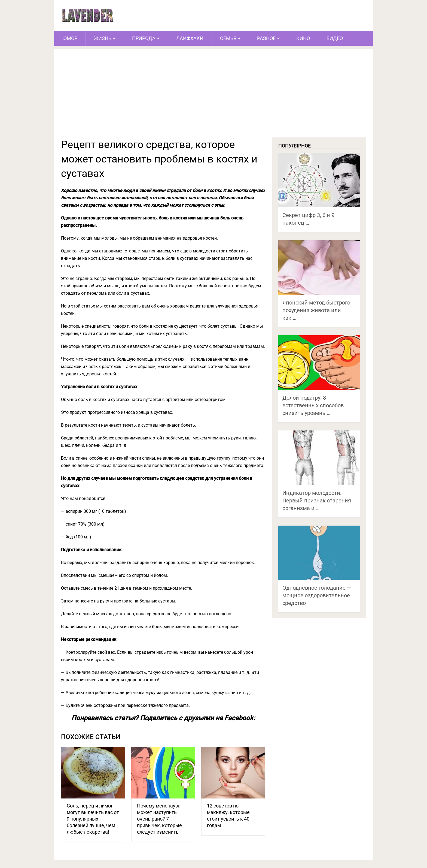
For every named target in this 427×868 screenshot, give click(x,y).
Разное (266, 38)
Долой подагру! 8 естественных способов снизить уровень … (313, 405)
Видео (335, 38)
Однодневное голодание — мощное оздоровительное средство (316, 595)
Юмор (69, 38)
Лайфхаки (189, 38)
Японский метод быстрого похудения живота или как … (316, 310)
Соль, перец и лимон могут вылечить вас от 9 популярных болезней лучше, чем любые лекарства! (93, 819)
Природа (143, 38)
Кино (303, 38)
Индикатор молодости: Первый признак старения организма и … (316, 500)
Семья (228, 38)
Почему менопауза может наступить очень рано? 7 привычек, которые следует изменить (159, 819)
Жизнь (102, 38)
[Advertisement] (213, 96)
